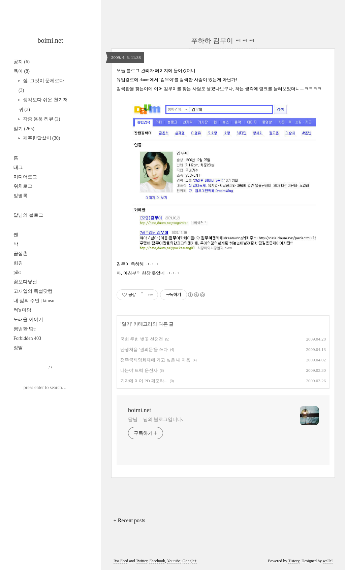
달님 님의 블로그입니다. (155, 419)
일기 (23, 128)
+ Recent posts (129, 520)
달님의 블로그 (28, 215)
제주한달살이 (41, 138)
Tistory (293, 561)
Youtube (174, 561)
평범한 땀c (24, 328)
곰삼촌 (20, 253)
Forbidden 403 (27, 338)
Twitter (141, 561)
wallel (328, 561)
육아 (21, 71)
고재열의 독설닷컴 (33, 291)
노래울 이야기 (28, 319)
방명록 (20, 195)
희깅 (18, 262)
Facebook (157, 561)
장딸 (18, 347)
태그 (18, 167)
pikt (17, 272)
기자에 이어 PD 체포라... (143, 380)
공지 (21, 61)
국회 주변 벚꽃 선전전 (141, 339)
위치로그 (22, 186)
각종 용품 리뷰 (41, 118)
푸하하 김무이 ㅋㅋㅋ (223, 40)
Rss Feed (121, 561)
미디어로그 (25, 176)
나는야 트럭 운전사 (139, 370)
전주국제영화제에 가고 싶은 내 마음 (155, 359)
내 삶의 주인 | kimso (33, 300)
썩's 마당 (22, 310)
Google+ (190, 561)
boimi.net (50, 40)
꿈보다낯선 (25, 281)
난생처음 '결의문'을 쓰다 (144, 349)
